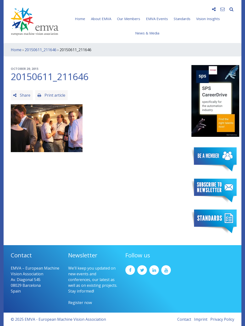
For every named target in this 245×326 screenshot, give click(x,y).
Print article (51, 95)
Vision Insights (208, 18)
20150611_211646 (40, 49)
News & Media (147, 33)
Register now (80, 302)
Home (80, 18)
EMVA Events (157, 18)
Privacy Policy (222, 319)
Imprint (200, 319)
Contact (184, 319)
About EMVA (101, 18)
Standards (182, 18)
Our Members (128, 18)
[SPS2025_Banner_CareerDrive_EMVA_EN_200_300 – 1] (215, 100)
